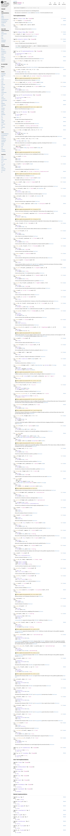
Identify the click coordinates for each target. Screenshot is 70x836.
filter (17, 238)
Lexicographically (18, 620)
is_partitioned (19, 404)
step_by (17, 182)
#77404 (39, 78)
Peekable (27, 259)
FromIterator (24, 358)
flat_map (17, 310)
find (16, 463)
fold (16, 138)
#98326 (39, 152)
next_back (17, 56)
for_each (17, 230)
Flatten (26, 319)
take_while (18, 275)
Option (30, 56)
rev (16, 553)
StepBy (33, 182)
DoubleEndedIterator (28, 51)
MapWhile (39, 282)
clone (16, 20)
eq (15, 658)
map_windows (18, 327)
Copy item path (23, 3)
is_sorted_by (18, 730)
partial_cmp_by (19, 645)
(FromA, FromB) (38, 559)
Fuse (24, 338)
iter (16, 1)
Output (33, 369)
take (16, 296)
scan (16, 303)
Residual (40, 365)
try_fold (17, 129)
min (16, 515)
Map (30, 223)
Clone (19, 18)
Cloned (30, 18)
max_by (17, 530)
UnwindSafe (21, 789)
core (5, 1)
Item (24, 64)
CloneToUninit (22, 810)
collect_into (18, 376)
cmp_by (17, 622)
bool (27, 89)
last (16, 163)
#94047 (41, 372)
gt (15, 705)
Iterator (24, 112)
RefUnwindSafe (22, 766)
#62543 (42, 399)
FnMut (18, 64)
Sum (17, 601)
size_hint (17, 125)
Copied (29, 568)
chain (16, 188)
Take (29, 296)
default (17, 41)
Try (17, 65)
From (19, 814)
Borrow (20, 801)
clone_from (18, 24)
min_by (17, 545)
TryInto (22, 830)
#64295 (38, 629)
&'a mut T (35, 395)
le (15, 696)
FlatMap (34, 310)
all (16, 448)
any (16, 455)
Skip (29, 290)
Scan (43, 303)
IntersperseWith (43, 213)
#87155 (39, 333)
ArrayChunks (39, 589)
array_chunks (18, 589)
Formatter (28, 34)
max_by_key (18, 522)
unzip (16, 559)
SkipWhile (38, 267)
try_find (17, 478)
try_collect (18, 365)
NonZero (45, 75)
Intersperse (42, 203)
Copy (17, 570)
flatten (17, 319)
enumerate (17, 253)
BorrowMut (21, 806)
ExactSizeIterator (27, 95)
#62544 (40, 410)
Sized (19, 63)
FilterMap (35, 245)
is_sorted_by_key (19, 737)
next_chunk (18, 145)
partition (17, 384)
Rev (23, 553)
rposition (17, 500)
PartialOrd (23, 638)
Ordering (34, 533)
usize (33, 75)
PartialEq (23, 661)
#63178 (35, 488)
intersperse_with (19, 213)
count (16, 156)
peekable (17, 259)
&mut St (20, 306)
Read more (30, 22)
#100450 (39, 594)
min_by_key (18, 537)
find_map (17, 471)
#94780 (39, 380)
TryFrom (22, 825)
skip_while (18, 267)
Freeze (20, 762)
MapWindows (45, 327)
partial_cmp (18, 634)
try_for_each (18, 415)
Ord (21, 511)
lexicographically (38, 694)
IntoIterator (19, 191)
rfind (16, 86)
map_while (17, 282)
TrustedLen (25, 753)
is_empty (17, 104)
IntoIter (32, 147)
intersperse (18, 203)
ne (15, 679)
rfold (16, 69)
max (16, 507)
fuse (16, 338)
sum (16, 598)
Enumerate (28, 253)
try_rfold (17, 60)
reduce (17, 425)
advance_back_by (19, 75)
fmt (16, 34)
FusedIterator (26, 747)
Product (18, 609)
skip (16, 290)
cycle (16, 583)
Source (19, 4)
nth (16, 177)
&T (19, 396)
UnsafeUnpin (21, 784)
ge (15, 714)
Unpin (19, 780)
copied (17, 568)
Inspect (31, 344)
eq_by (16, 666)
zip (16, 196)
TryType (54, 365)
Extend (25, 376)
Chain (32, 188)
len (16, 100)
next (16, 121)
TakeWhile (38, 275)
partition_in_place (20, 393)
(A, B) (30, 564)
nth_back (17, 82)
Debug (19, 32)
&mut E (46, 376)
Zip (30, 196)
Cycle (25, 583)
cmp (16, 613)
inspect (17, 344)
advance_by (18, 171)
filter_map (18, 245)
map (16, 223)
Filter (35, 238)
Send (19, 771)
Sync (19, 775)
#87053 (40, 443)
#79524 (39, 209)
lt (15, 687)
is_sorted (17, 722)
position (17, 492)
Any (19, 797)
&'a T (29, 53)
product (17, 606)
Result (37, 34)
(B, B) (34, 384)
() (41, 75)
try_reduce (18, 433)
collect (17, 358)
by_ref (17, 352)
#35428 (40, 107)
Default (20, 39)
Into (21, 817)
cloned (17, 575)
